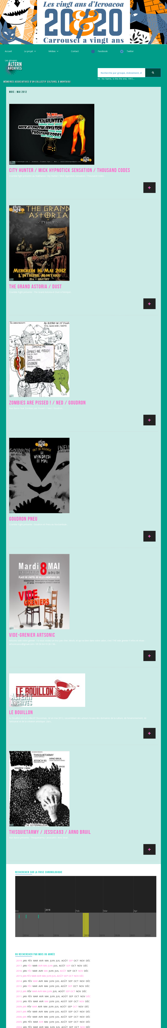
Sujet (131, 942)
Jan (24, 806)
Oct (71, 806)
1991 (19, 893)
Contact (75, 51)
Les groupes (11, 60)
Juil (54, 806)
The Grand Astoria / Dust (35, 244)
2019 (19, 791)
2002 (19, 863)
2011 (19, 827)
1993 (19, 888)
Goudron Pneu (23, 417)
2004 (19, 857)
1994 (19, 883)
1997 (19, 873)
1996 (19, 878)
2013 (19, 817)
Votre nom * (135, 928)
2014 (19, 812)
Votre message (136, 949)
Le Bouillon (21, 573)
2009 (19, 837)
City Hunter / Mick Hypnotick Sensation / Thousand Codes (69, 158)
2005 (19, 852)
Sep (71, 791)
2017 (19, 796)
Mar (34, 806)
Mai (45, 796)
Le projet (28, 51)
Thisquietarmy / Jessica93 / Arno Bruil (50, 663)
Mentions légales (58, 928)
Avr (40, 796)
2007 (19, 842)
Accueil (8, 51)
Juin (50, 796)
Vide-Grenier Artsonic (32, 504)
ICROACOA (63, 1022)
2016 (19, 801)
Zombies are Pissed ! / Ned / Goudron (47, 331)
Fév (30, 796)
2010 (19, 832)
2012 (19, 822)
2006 (19, 847)
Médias (52, 51)
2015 (19, 806)
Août (63, 801)
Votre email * (135, 935)
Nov (80, 801)
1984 (19, 898)
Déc (81, 806)
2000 (19, 868)
